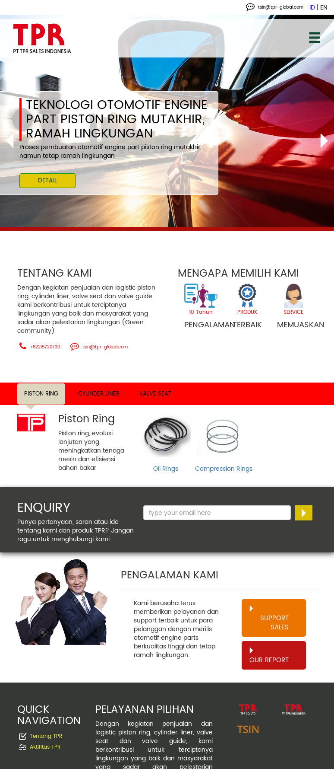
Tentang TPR (46, 737)
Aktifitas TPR (45, 747)
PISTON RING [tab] (41, 394)
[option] (167, 123)
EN (324, 7)
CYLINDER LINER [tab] (99, 394)
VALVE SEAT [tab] (155, 394)
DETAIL (47, 180)
